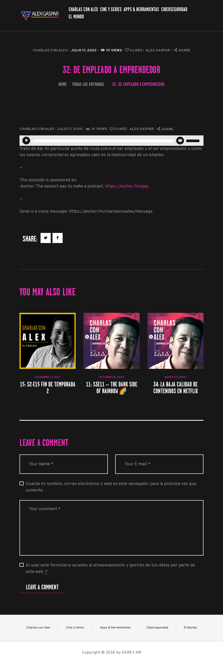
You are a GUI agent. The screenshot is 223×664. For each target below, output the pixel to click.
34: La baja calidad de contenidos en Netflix (175, 387)
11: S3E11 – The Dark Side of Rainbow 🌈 (111, 387)
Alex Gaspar (158, 50)
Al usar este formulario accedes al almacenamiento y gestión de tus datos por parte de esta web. (110, 569)
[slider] (103, 141)
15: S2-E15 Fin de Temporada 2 (47, 387)
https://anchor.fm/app (127, 186)
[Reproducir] (26, 140)
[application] (111, 140)
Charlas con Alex (50, 50)
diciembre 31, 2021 (47, 377)
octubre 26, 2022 (111, 377)
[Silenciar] (180, 140)
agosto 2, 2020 (175, 377)
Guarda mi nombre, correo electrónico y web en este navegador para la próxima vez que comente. (111, 487)
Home (62, 84)
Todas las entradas (88, 84)
